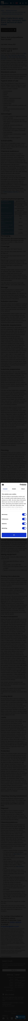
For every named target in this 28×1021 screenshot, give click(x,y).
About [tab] (23, 488)
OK (14, 535)
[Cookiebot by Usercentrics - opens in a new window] (20, 485)
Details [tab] (14, 488)
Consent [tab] (5, 488)
